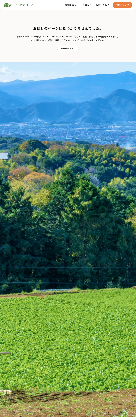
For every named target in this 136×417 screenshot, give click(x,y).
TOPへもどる (67, 48)
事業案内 (69, 4)
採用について (123, 4)
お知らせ (87, 4)
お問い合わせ (103, 4)
